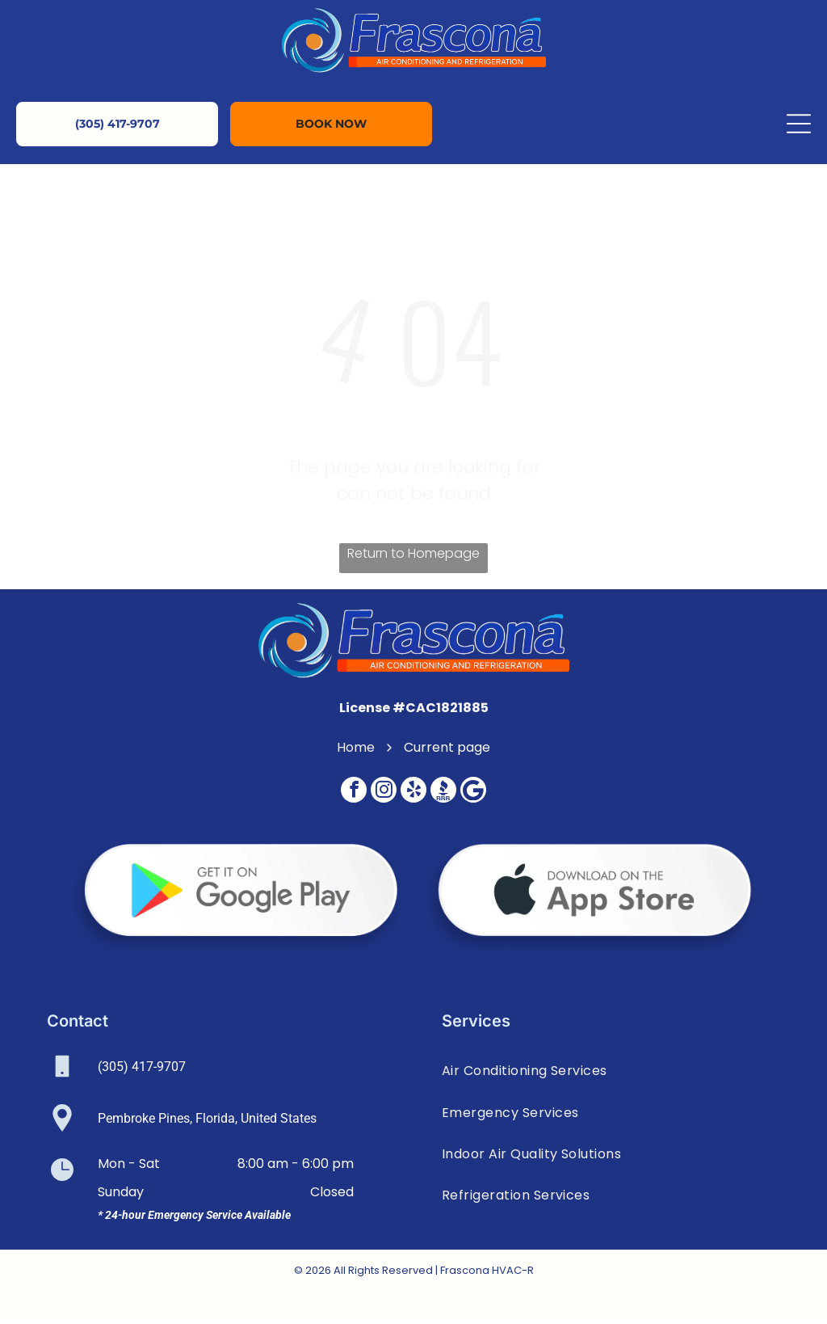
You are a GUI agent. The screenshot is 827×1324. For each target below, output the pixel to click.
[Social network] (443, 796)
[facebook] (354, 796)
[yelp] (413, 796)
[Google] (473, 796)
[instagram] (384, 796)
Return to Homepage (413, 557)
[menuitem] (611, 1074)
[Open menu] (799, 124)
